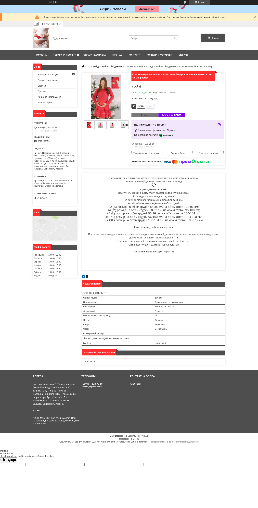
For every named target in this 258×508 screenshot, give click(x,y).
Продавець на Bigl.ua (129, 439)
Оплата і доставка (94, 55)
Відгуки (183, 55)
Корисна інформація (159, 55)
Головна (41, 55)
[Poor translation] (12, 460)
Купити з (171, 115)
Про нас (117, 55)
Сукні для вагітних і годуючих (106, 66)
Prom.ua (144, 436)
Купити (144, 115)
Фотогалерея (45, 102)
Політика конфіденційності (187, 442)
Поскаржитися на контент (161, 442)
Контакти (134, 55)
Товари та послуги (64, 55)
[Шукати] (175, 38)
